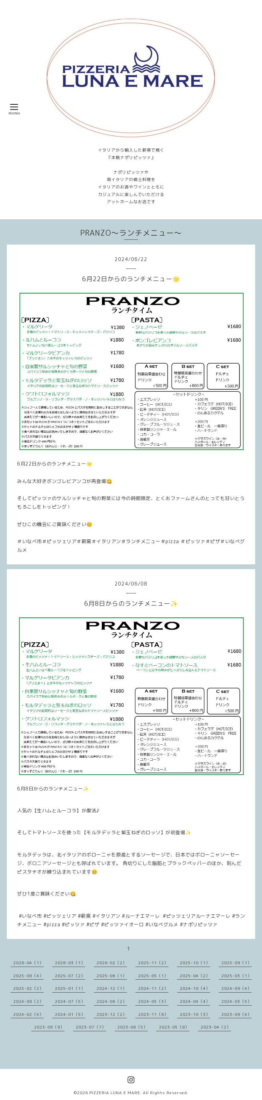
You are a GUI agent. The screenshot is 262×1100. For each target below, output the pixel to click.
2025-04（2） (195, 976)
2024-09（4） (236, 988)
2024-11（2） (153, 988)
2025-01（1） (70, 988)
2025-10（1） (195, 963)
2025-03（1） (236, 976)
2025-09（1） (236, 963)
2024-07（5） (70, 1001)
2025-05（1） (153, 976)
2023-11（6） (153, 1014)
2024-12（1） (112, 988)
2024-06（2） (112, 1001)
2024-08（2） (28, 1001)
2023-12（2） (112, 1014)
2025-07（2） (70, 976)
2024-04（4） (195, 1001)
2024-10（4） (195, 988)
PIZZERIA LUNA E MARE (114, 1093)
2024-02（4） (28, 1014)
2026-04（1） (28, 963)
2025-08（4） (28, 976)
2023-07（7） (91, 1027)
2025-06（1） (112, 976)
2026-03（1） (70, 963)
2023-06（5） (132, 1027)
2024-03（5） (236, 1001)
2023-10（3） (195, 1014)
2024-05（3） (153, 1001)
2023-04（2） (216, 1027)
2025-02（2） (28, 988)
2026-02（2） (112, 963)
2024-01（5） (70, 1014)
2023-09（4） (236, 1014)
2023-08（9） (49, 1027)
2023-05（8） (174, 1027)
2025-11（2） (153, 963)
